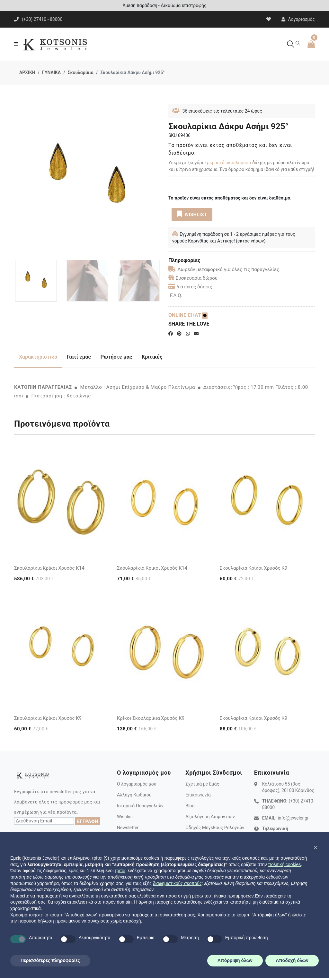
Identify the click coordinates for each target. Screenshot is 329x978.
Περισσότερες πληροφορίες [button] (50, 960)
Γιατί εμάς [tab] (79, 357)
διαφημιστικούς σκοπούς (177, 883)
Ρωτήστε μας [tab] (116, 357)
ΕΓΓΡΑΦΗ (87, 821)
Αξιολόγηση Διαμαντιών (210, 816)
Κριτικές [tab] (152, 357)
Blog (189, 805)
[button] (315, 847)
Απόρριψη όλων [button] (235, 960)
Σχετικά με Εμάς (202, 784)
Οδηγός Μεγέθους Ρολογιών (214, 827)
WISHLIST (192, 214)
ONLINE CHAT (188, 315)
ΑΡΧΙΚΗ (27, 72)
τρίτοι (120, 870)
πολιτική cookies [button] (284, 864)
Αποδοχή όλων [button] (292, 960)
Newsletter (127, 827)
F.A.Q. (176, 295)
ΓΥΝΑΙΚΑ (51, 72)
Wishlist (125, 816)
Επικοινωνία (197, 794)
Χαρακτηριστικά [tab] (38, 357)
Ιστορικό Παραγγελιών (140, 805)
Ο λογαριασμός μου (136, 784)
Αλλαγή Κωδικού (134, 794)
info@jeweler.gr (293, 818)
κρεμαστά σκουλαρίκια (227, 162)
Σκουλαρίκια (80, 72)
